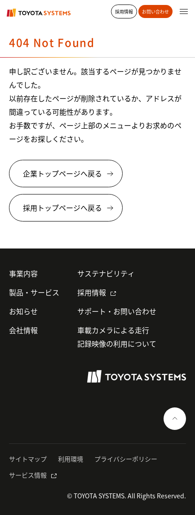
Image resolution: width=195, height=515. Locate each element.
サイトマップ (28, 458)
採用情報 (91, 292)
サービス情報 (28, 474)
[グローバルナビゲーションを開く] (184, 11)
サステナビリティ (106, 273)
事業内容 (23, 273)
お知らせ (23, 311)
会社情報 (23, 330)
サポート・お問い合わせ (116, 311)
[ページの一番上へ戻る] (175, 418)
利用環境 (70, 458)
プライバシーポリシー (125, 458)
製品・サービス (34, 292)
